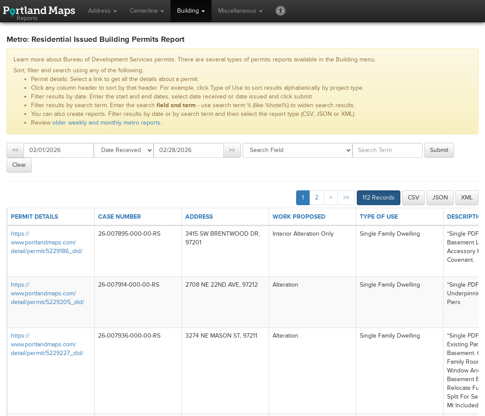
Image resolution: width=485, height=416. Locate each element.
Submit (439, 150)
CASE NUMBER (119, 216)
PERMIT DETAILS (34, 216)
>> (232, 150)
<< (15, 150)
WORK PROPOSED (299, 216)
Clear (19, 165)
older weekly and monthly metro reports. (107, 122)
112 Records (378, 197)
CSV (413, 197)
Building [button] (191, 10)
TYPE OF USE (379, 216)
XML (467, 197)
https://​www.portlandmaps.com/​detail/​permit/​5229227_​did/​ (47, 344)
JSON (440, 197)
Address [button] (102, 10)
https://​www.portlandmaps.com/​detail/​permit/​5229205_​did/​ (47, 293)
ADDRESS (199, 216)
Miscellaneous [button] (240, 10)
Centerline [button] (147, 10)
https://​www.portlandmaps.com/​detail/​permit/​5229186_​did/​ (46, 242)
